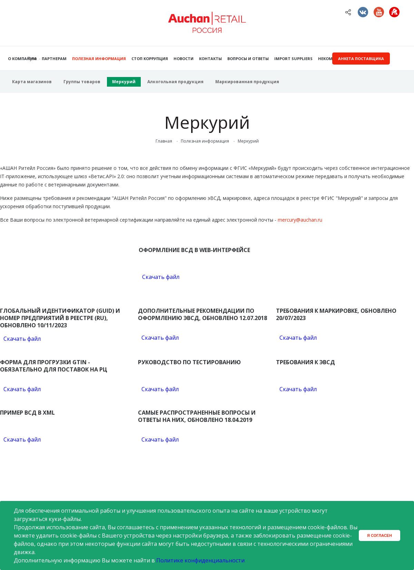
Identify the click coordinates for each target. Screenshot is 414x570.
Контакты (210, 58)
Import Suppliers (293, 58)
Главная (164, 141)
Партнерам (54, 58)
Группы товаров (81, 82)
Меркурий (124, 82)
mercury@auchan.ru (300, 219)
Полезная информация (99, 58)
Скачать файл (160, 277)
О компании (22, 58)
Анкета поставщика (361, 58)
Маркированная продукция (247, 82)
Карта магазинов (32, 82)
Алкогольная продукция (175, 82)
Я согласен (379, 535)
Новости (184, 58)
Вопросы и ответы (248, 58)
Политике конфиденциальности (200, 560)
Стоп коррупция (149, 58)
